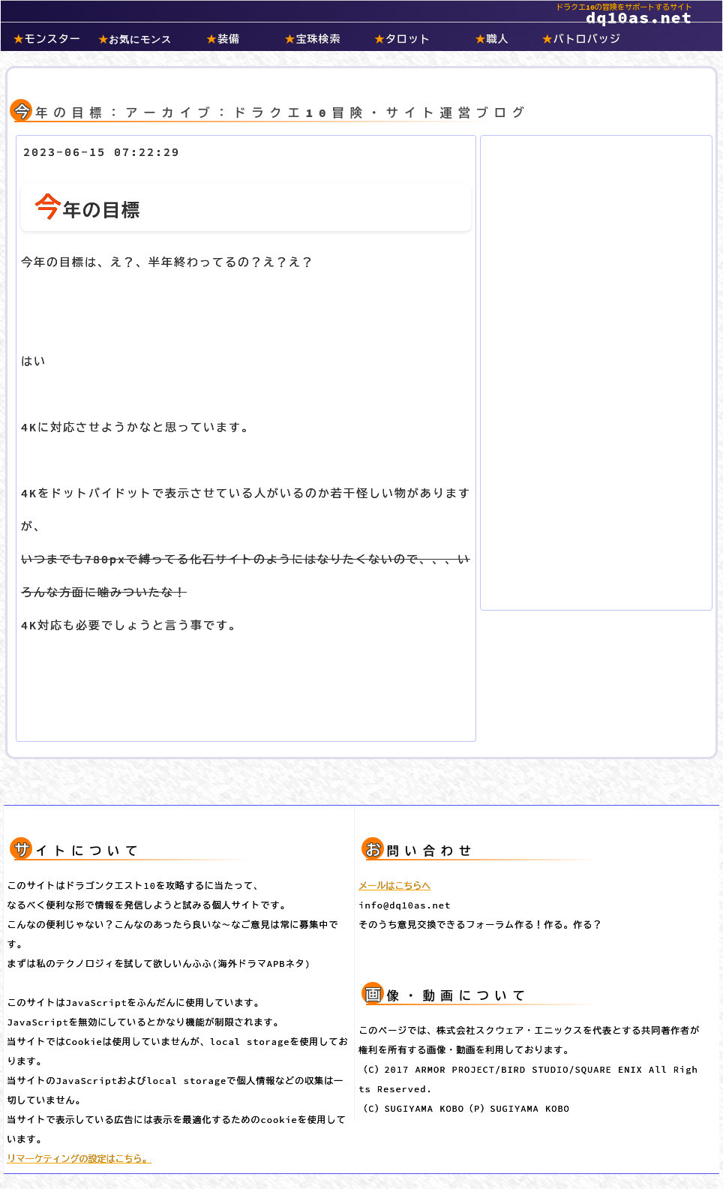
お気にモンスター (135, 41)
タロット (402, 39)
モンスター (47, 39)
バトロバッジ (581, 39)
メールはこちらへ (394, 885)
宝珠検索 (313, 39)
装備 (223, 39)
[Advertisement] (596, 370)
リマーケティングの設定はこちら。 (80, 1158)
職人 (491, 39)
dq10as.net (346, 9)
